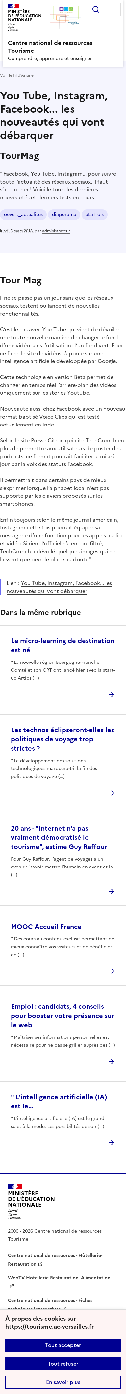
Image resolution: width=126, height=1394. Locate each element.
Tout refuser (63, 1364)
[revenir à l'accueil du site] (63, 47)
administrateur (56, 231)
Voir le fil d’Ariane (17, 75)
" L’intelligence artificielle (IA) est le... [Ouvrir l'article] (59, 1101)
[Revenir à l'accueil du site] (31, 1202)
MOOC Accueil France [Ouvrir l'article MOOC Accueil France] (46, 927)
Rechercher (95, 9)
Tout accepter (63, 1345)
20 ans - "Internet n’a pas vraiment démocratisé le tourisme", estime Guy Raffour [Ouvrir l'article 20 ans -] (59, 837)
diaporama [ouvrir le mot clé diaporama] (64, 214)
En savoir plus (63, 1382)
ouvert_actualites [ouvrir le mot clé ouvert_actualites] (23, 214)
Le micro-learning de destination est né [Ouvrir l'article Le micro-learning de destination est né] (62, 645)
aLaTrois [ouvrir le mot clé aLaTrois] (95, 214)
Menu (114, 9)
